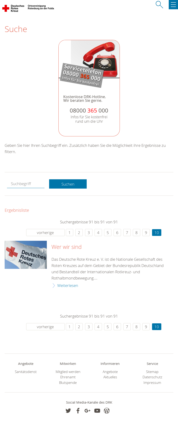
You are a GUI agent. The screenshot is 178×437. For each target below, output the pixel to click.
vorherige (45, 232)
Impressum (152, 382)
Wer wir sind (66, 247)
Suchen (67, 184)
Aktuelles (110, 377)
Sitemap (152, 372)
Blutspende (68, 382)
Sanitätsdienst (26, 372)
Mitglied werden (68, 372)
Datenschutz (152, 377)
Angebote (110, 372)
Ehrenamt (68, 377)
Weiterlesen (67, 285)
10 (156, 232)
